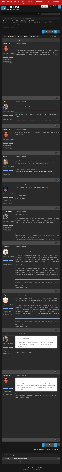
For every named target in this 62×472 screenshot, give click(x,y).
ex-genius (21, 287)
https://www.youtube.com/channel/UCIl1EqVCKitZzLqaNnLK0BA (36, 171)
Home (4, 18)
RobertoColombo (7, 211)
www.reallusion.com (20, 198)
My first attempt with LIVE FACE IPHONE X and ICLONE (18, 21)
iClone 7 (17, 18)
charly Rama (10, 24)
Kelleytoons (6, 246)
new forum (35, 3)
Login (50, 5)
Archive (10, 18)
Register (55, 5)
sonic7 (4, 101)
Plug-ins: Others (26, 18)
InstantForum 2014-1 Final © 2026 (33, 467)
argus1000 (6, 156)
